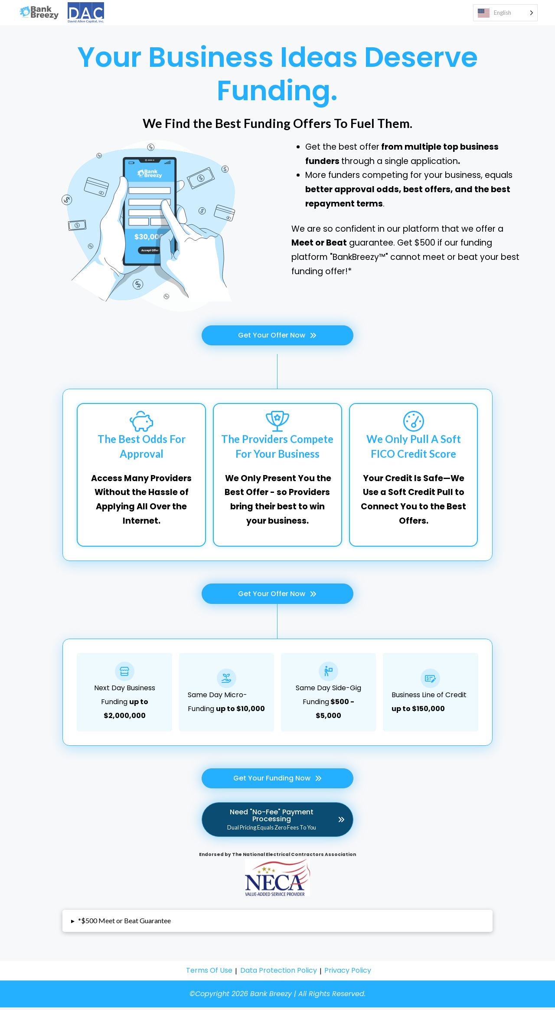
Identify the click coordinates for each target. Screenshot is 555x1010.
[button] (277, 923)
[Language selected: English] (505, 14)
